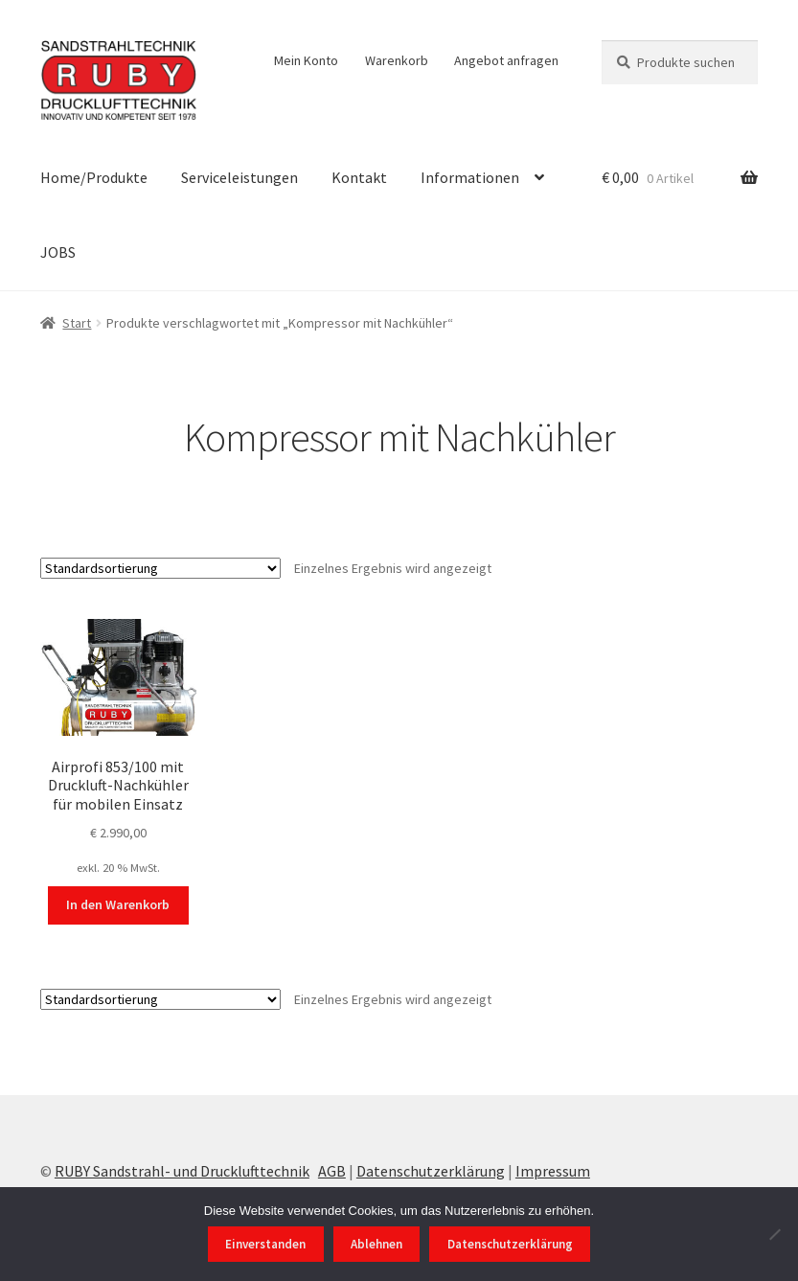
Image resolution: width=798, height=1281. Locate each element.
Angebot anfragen (506, 60)
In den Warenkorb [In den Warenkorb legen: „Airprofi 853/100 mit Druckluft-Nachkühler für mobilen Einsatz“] (118, 904)
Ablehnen (376, 1244)
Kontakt (359, 177)
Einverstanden (265, 1244)
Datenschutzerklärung (430, 1170)
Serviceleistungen (239, 177)
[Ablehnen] (774, 1234)
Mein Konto (306, 60)
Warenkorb (396, 60)
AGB (332, 1170)
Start (76, 323)
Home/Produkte (94, 177)
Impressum (552, 1170)
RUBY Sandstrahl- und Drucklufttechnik (182, 1170)
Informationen (470, 177)
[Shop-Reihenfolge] (160, 568)
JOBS (58, 252)
